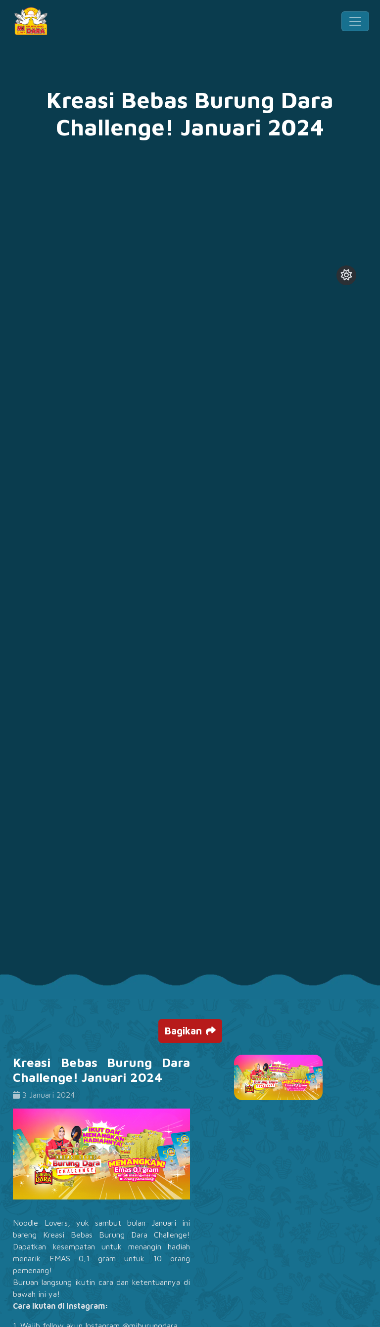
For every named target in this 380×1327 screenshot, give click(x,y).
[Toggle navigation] (355, 21)
